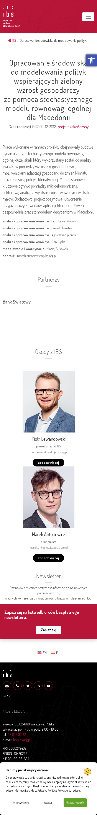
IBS (12, 40)
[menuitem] (42, 652)
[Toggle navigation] (88, 16)
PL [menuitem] (57, 653)
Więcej (76, 790)
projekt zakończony (73, 126)
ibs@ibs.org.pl (22, 740)
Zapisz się (48, 630)
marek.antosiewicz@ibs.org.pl (49, 547)
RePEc (7, 696)
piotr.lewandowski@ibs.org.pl (48, 452)
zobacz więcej (48, 462)
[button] (91, 60)
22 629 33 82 (17, 734)
